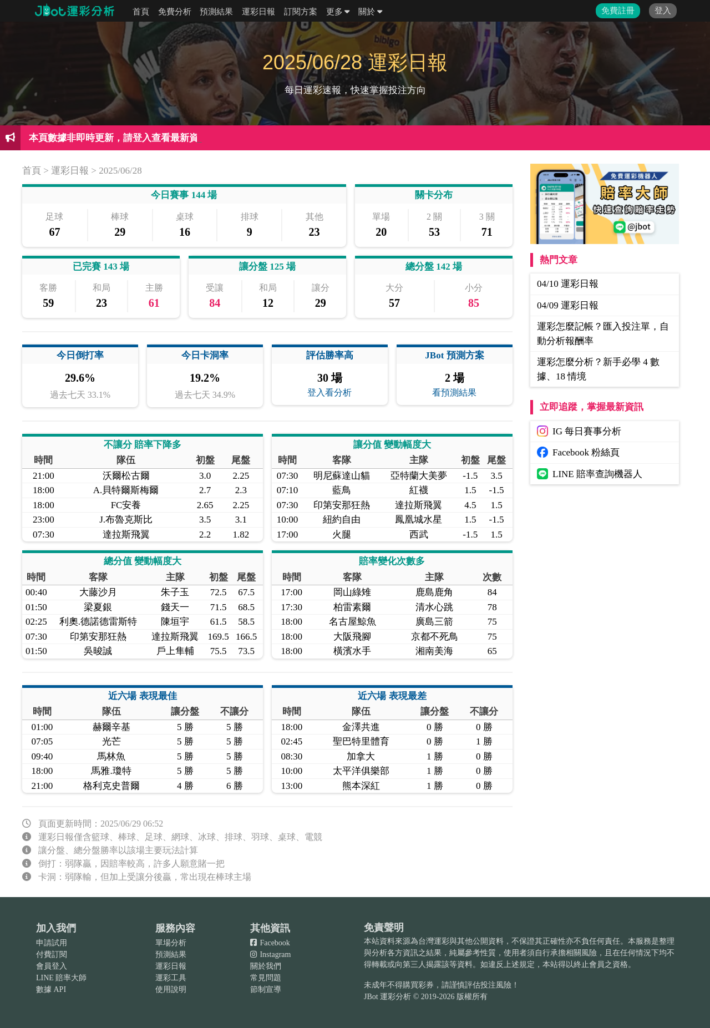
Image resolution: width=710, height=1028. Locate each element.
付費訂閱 (51, 954)
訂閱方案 (300, 11)
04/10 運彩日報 (568, 283)
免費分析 (174, 11)
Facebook (270, 943)
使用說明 (170, 989)
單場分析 (170, 943)
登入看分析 (329, 392)
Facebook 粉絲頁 (578, 452)
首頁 (141, 11)
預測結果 (216, 11)
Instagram (270, 954)
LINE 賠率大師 (61, 978)
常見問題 (265, 978)
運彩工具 (170, 978)
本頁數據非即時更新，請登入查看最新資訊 (118, 138)
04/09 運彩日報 (568, 305)
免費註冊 (618, 10)
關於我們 (265, 966)
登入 (663, 10)
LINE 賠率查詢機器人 (589, 473)
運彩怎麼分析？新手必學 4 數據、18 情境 (598, 369)
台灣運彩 (433, 941)
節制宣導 (265, 989)
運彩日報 (258, 11)
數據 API (51, 989)
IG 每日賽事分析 (579, 431)
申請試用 (51, 943)
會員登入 (51, 966)
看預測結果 (454, 392)
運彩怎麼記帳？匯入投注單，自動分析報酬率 (603, 333)
